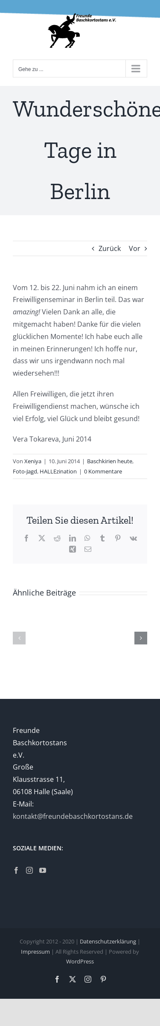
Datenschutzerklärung (108, 941)
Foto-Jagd (25, 471)
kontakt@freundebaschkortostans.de (73, 816)
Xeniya (32, 461)
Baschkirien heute (109, 461)
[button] (19, 638)
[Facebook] (16, 870)
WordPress (80, 961)
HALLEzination (58, 471)
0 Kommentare (103, 471)
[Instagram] (29, 870)
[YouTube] (42, 870)
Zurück (110, 248)
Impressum (35, 951)
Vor (134, 248)
